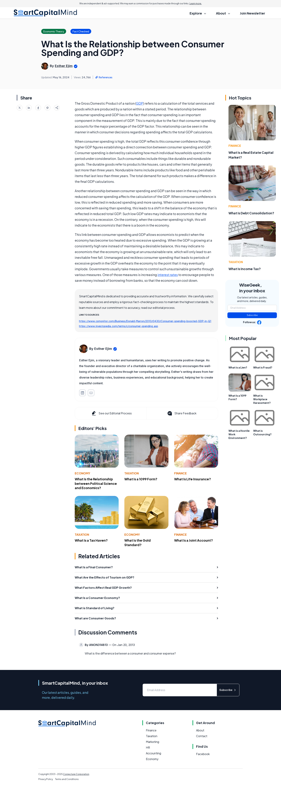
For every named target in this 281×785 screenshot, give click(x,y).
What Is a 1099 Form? (140, 479)
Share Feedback (181, 413)
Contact (201, 736)
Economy (82, 473)
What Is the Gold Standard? (137, 542)
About (200, 730)
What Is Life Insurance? (192, 479)
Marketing (152, 742)
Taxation (131, 473)
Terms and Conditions (67, 779)
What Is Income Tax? (244, 269)
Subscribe (252, 315)
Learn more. (195, 3)
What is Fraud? (262, 367)
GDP (139, 103)
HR (148, 747)
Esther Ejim (64, 66)
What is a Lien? (237, 367)
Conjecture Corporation (76, 774)
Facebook (203, 754)
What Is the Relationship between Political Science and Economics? (96, 483)
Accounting (153, 753)
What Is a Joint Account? (193, 540)
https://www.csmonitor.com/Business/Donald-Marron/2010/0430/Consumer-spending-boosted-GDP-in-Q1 (145, 321)
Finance (180, 473)
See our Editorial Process (111, 413)
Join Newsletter (252, 13)
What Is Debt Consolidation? (251, 213)
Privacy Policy (45, 779)
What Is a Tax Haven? (91, 540)
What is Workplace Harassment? (262, 399)
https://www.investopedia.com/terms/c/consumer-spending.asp (118, 326)
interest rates (168, 275)
